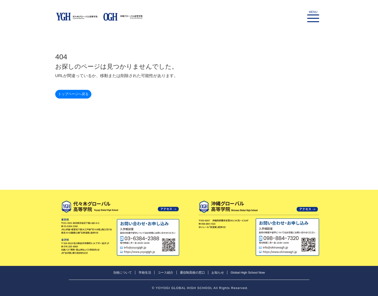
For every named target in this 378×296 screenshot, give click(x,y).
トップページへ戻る (74, 94)
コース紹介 (165, 272)
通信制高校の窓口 (192, 272)
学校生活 (145, 272)
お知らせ (217, 272)
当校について (122, 272)
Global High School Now (248, 272)
